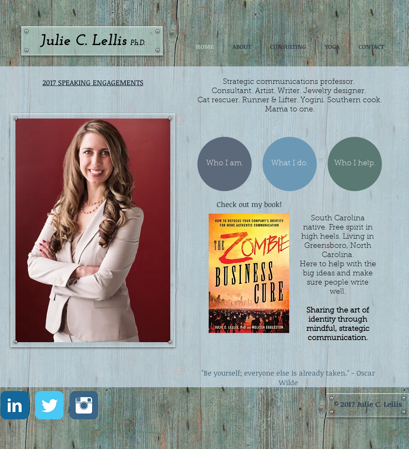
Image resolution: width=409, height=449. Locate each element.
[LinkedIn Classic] (14, 405)
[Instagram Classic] (84, 405)
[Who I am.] (224, 164)
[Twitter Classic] (49, 405)
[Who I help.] (355, 164)
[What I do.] (290, 164)
